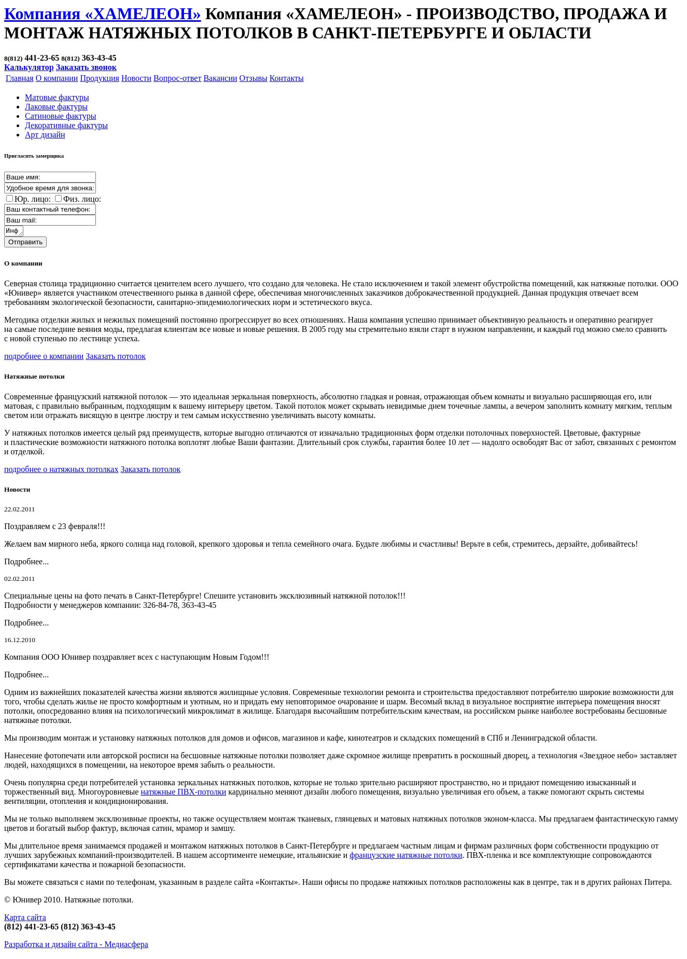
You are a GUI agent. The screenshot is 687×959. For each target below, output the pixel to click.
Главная (20, 78)
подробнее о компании (43, 357)
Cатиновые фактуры (60, 116)
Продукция (99, 78)
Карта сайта (25, 918)
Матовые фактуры (57, 97)
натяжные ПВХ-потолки (183, 793)
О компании (57, 78)
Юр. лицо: (33, 198)
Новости (136, 78)
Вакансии (220, 78)
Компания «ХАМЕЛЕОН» (102, 13)
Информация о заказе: (14, 232)
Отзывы (254, 78)
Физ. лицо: (82, 198)
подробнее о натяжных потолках (61, 470)
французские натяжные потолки (405, 856)
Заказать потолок (116, 357)
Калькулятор (29, 67)
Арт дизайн (45, 134)
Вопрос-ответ (177, 78)
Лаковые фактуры (56, 106)
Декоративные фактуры (66, 125)
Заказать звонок (86, 67)
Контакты (287, 78)
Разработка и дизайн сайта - (76, 945)
